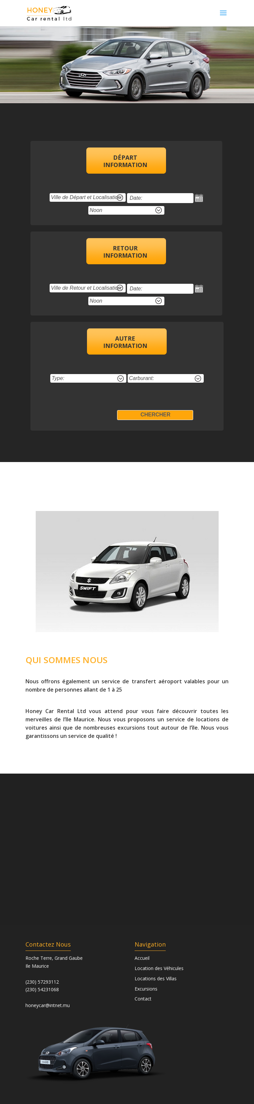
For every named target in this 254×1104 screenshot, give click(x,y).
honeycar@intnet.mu (47, 1005)
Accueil (142, 958)
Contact (143, 999)
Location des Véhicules (159, 968)
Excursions (146, 989)
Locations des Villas (156, 978)
